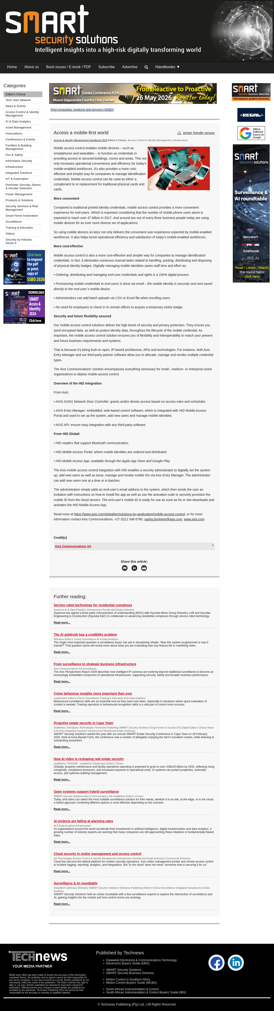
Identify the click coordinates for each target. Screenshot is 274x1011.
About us (31, 67)
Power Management (19, 194)
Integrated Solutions (19, 173)
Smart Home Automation (22, 215)
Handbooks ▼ (167, 67)
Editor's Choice (16, 94)
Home (12, 67)
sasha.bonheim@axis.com (163, 519)
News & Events (16, 106)
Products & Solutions (19, 200)
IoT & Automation (17, 179)
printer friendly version (195, 133)
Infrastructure (14, 167)
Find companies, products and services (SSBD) (82, 109)
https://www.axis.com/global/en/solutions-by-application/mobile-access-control (129, 514)
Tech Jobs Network (18, 100)
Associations (14, 133)
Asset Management (18, 127)
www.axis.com (194, 519)
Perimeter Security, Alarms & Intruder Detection (23, 186)
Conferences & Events (20, 139)
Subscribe (106, 67)
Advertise (130, 67)
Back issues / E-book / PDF (68, 67)
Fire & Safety (14, 155)
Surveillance (14, 221)
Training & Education (19, 227)
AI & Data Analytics (18, 121)
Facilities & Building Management (19, 147)
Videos (10, 233)
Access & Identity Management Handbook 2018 (80, 140)
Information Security (19, 161)
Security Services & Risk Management (22, 207)
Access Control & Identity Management (22, 113)
